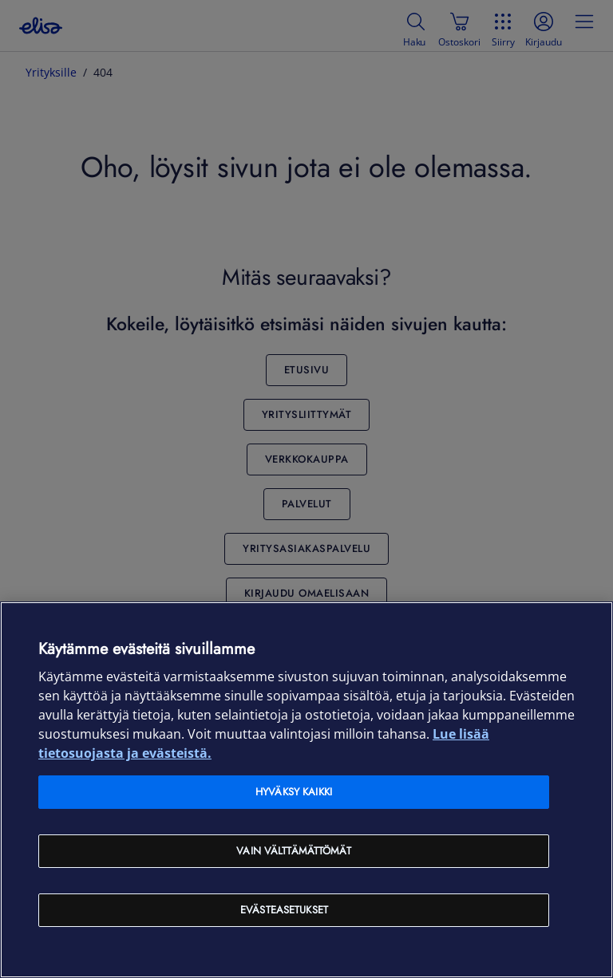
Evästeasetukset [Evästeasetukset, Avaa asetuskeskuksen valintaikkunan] (284, 909)
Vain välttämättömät (293, 850)
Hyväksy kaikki (293, 791)
